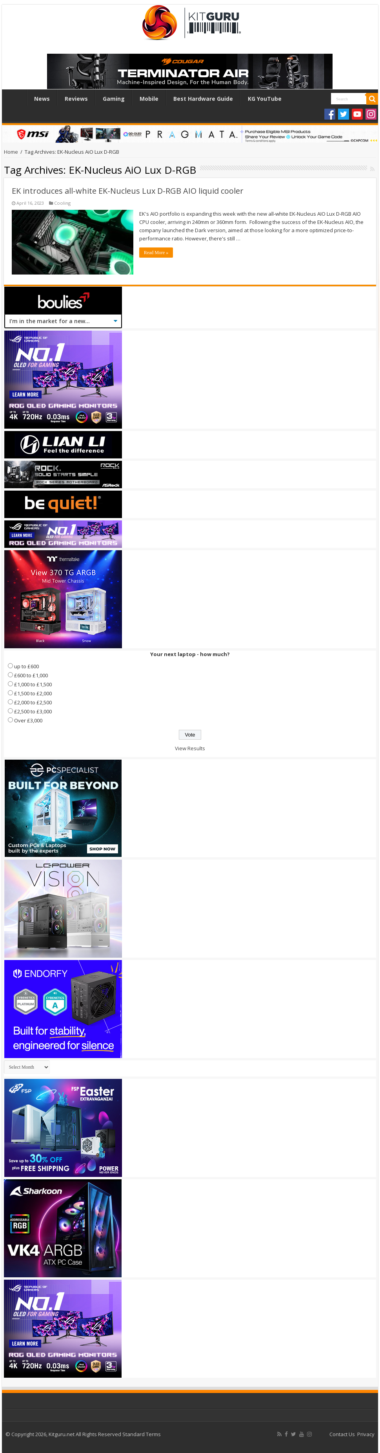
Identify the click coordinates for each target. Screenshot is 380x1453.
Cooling (62, 203)
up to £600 (26, 666)
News (42, 98)
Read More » (156, 252)
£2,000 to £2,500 (33, 702)
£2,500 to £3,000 (33, 711)
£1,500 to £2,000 (33, 693)
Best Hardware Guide (203, 98)
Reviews (76, 98)
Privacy (366, 1434)
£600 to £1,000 (31, 675)
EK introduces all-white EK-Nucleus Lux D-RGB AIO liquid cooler (128, 190)
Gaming (114, 98)
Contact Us (342, 1434)
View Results (190, 748)
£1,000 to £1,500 (33, 684)
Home (16, 97)
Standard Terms (141, 1434)
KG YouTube (265, 98)
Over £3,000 (28, 720)
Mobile (149, 98)
